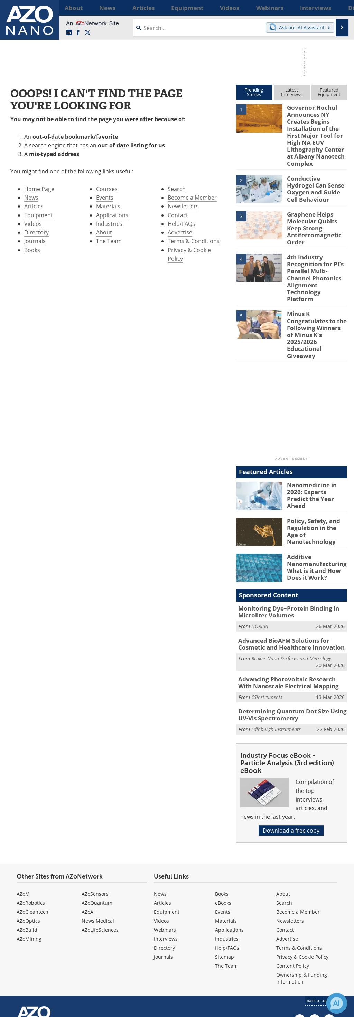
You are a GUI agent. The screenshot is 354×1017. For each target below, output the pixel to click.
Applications (112, 215)
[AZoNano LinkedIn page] (69, 33)
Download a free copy (291, 772)
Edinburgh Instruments (276, 670)
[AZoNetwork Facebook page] (78, 33)
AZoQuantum (97, 844)
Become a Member (192, 197)
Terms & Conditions (194, 241)
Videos (33, 224)
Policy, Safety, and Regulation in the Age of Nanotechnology (315, 474)
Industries (109, 224)
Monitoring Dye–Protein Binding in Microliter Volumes (283, 558)
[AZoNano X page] (87, 33)
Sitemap (224, 898)
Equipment (38, 215)
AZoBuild (27, 871)
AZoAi (88, 853)
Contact (178, 215)
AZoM (23, 835)
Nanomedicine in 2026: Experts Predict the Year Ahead (317, 438)
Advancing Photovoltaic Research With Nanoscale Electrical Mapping (288, 626)
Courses (107, 189)
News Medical (98, 862)
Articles (34, 206)
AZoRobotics (31, 844)
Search (177, 189)
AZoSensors (95, 835)
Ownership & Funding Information (301, 919)
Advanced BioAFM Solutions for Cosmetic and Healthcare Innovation (291, 589)
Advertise (180, 232)
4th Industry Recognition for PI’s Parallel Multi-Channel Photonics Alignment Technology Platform (316, 252)
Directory (36, 232)
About (104, 232)
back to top (320, 942)
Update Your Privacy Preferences (59, 1008)
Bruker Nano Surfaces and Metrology (291, 602)
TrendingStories (254, 92)
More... (338, 7)
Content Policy (292, 907)
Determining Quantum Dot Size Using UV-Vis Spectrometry (292, 657)
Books (32, 250)
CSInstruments (266, 640)
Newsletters (183, 206)
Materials (108, 206)
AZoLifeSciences (100, 871)
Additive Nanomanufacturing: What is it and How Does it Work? (314, 513)
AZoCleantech (32, 853)
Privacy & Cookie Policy (302, 898)
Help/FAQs (181, 224)
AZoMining (29, 880)
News (31, 197)
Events (104, 197)
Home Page (39, 189)
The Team (109, 241)
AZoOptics (28, 862)
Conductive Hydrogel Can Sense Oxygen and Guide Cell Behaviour (316, 171)
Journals (35, 241)
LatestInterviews (291, 92)
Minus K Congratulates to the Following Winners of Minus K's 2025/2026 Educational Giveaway (316, 291)
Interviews (166, 880)
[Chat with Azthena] (336, 1003)
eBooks (223, 844)
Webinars (165, 871)
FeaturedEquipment (329, 92)
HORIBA (259, 572)
